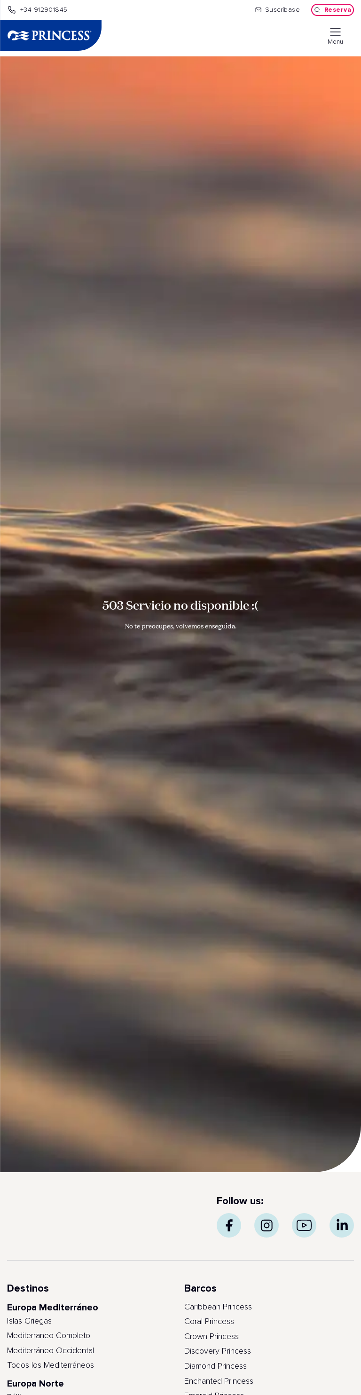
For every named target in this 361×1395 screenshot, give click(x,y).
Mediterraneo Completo (48, 1336)
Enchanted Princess (218, 1381)
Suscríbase (277, 10)
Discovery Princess (217, 1351)
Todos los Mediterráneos (50, 1365)
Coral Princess (209, 1321)
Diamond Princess (215, 1366)
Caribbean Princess (218, 1307)
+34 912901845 (37, 10)
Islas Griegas (29, 1321)
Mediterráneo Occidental (50, 1351)
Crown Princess (211, 1336)
